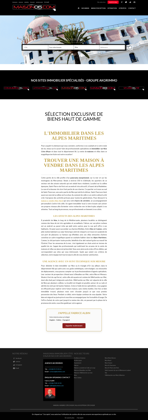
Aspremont (77, 363)
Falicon (76, 365)
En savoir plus (69, 418)
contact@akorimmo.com (57, 371)
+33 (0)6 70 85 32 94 (54, 383)
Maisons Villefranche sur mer (83, 373)
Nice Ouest (108, 363)
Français (14, 2)
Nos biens (85, 8)
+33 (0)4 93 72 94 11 (54, 369)
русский (46, 2)
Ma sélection (101, 2)
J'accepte (80, 418)
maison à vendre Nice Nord (52, 201)
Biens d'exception (98, 8)
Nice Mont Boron (110, 358)
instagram (130, 2)
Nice (75, 375)
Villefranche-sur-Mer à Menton (115, 375)
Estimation (112, 8)
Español (26, 2)
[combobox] (35, 47)
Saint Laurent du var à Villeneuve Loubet (118, 370)
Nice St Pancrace (110, 365)
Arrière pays (78, 360)
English (21, 2)
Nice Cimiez (77, 377)
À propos (122, 8)
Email (134, 2)
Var (106, 373)
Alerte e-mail (113, 2)
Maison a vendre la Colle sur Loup (84, 368)
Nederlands (39, 2)
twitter (126, 2)
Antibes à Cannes (79, 358)
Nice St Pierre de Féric (112, 368)
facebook (121, 2)
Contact (132, 8)
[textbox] (38, 47)
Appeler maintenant (74, 326)
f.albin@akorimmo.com (57, 385)
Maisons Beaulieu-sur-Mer (82, 370)
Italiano (32, 2)
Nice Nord (108, 360)
